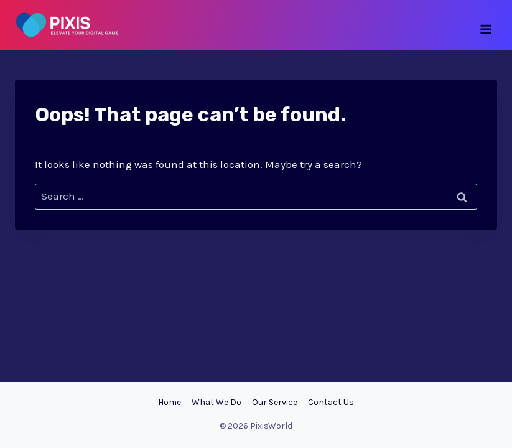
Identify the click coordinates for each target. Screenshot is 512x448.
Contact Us (331, 402)
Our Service (274, 402)
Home (169, 402)
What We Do (216, 402)
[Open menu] (485, 24)
